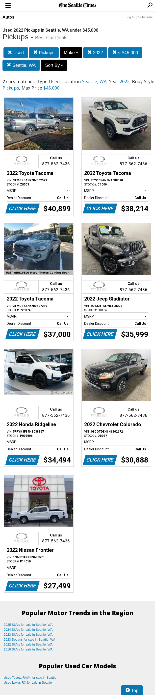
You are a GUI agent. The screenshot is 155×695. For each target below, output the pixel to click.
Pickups (43, 52)
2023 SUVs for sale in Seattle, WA (28, 634)
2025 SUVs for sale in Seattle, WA (28, 624)
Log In (130, 17)
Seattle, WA (21, 65)
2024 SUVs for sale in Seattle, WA (28, 629)
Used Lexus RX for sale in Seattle (28, 682)
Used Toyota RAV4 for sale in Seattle (30, 677)
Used (16, 52)
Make (71, 52)
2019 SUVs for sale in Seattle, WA (28, 649)
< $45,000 (125, 52)
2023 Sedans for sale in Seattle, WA (29, 639)
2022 (95, 52)
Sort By (54, 65)
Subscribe (145, 17)
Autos (8, 17)
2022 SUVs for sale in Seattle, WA (28, 644)
